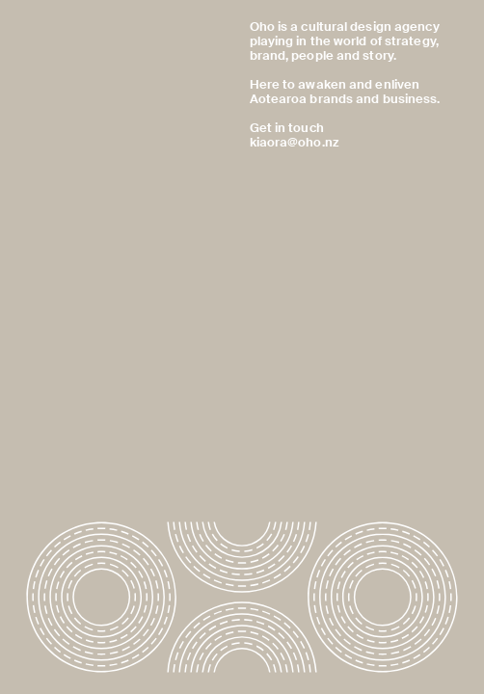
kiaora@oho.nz (294, 142)
